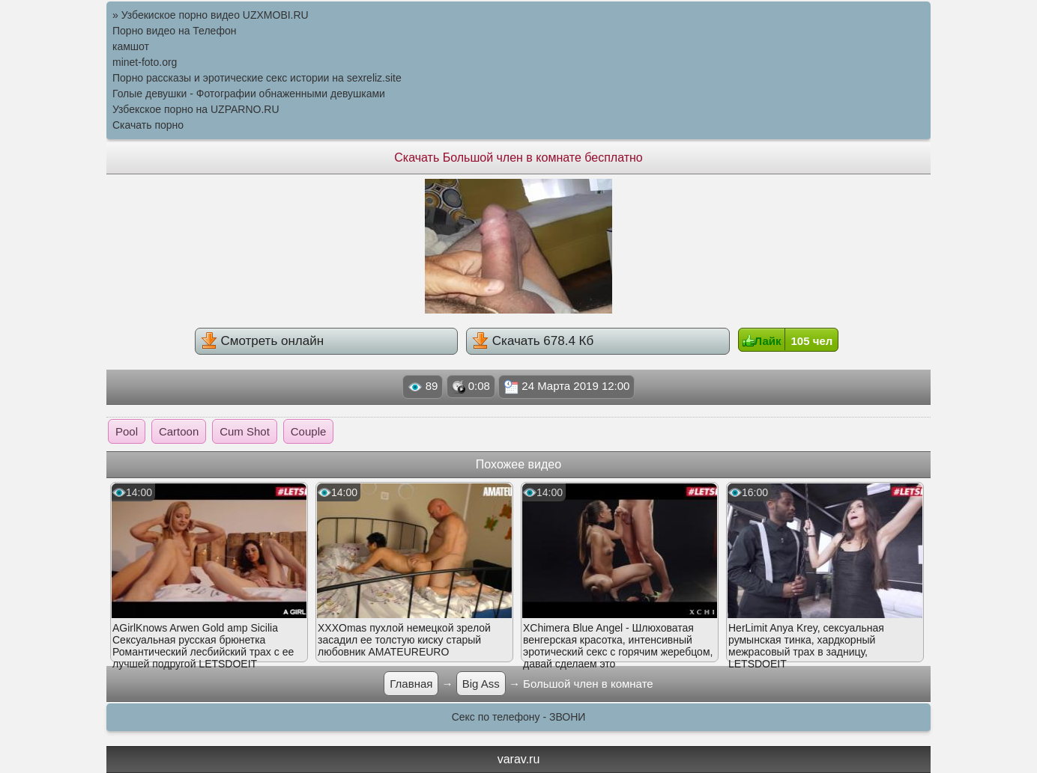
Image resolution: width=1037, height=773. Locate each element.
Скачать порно (148, 125)
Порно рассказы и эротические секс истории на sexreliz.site (257, 78)
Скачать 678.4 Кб (532, 340)
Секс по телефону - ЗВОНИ (519, 717)
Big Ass (481, 683)
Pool (126, 431)
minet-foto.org (144, 62)
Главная (411, 683)
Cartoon (179, 431)
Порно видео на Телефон (174, 31)
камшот (130, 46)
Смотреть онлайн (262, 340)
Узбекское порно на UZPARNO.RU (195, 109)
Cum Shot (245, 431)
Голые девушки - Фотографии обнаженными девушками (248, 94)
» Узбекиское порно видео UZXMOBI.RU (210, 15)
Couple (309, 431)
